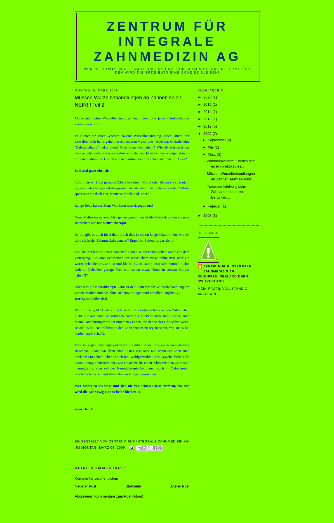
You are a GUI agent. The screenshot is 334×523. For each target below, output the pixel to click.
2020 (208, 97)
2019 (208, 104)
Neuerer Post (85, 486)
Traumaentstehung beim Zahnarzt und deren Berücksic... (226, 191)
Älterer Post (179, 486)
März (212, 154)
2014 (208, 112)
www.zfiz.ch (84, 409)
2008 (208, 215)
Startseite (133, 486)
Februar (215, 206)
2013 (208, 119)
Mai (211, 147)
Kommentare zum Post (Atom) (118, 496)
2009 (208, 133)
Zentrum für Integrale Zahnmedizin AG (167, 41)
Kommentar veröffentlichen (96, 478)
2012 (208, 126)
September (217, 140)
